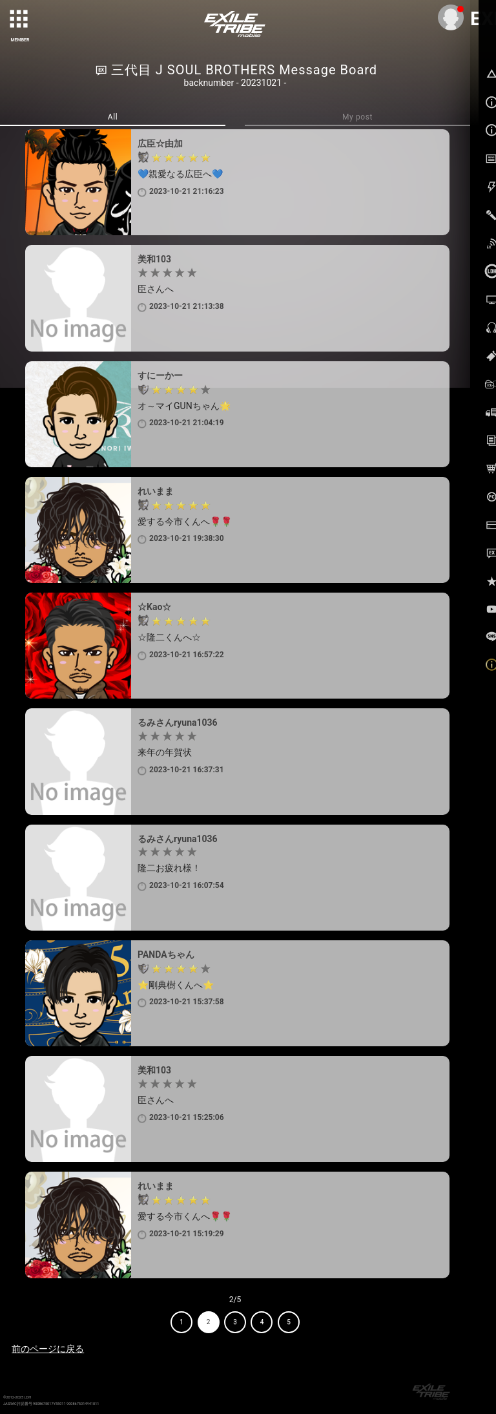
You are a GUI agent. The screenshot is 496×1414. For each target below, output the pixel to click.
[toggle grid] (20, 20)
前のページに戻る (48, 1349)
